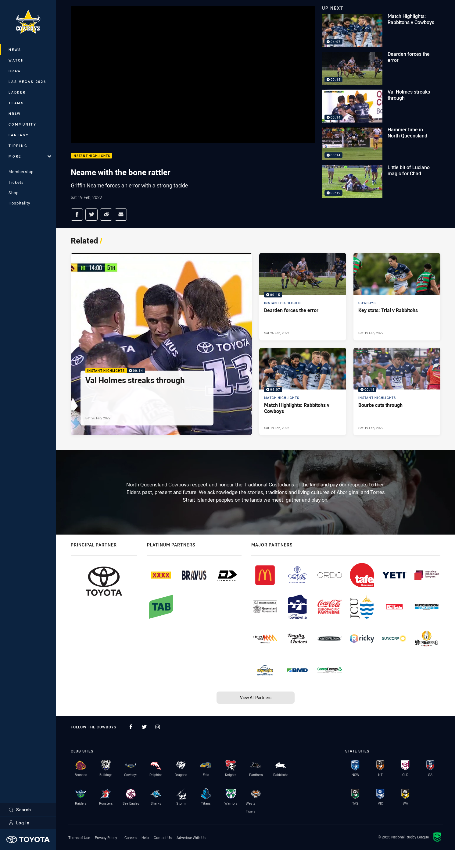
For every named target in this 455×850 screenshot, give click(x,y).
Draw (15, 71)
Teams (16, 103)
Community (23, 124)
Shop (14, 192)
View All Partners (255, 697)
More (30, 156)
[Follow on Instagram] (157, 726)
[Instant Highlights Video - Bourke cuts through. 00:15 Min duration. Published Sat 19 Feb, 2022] (396, 391)
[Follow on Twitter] (144, 726)
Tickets (16, 182)
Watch (16, 60)
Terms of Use (79, 837)
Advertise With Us (191, 837)
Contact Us (163, 837)
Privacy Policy (106, 837)
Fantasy (19, 135)
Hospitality (19, 203)
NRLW (15, 113)
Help (145, 837)
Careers (130, 837)
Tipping (18, 145)
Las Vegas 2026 (27, 81)
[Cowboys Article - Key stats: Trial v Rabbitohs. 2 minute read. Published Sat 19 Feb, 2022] (396, 296)
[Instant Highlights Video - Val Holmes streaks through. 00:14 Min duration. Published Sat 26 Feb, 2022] (161, 344)
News (15, 49)
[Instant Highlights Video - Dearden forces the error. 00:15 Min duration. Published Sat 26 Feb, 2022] (302, 296)
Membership (21, 171)
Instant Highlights (91, 156)
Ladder (17, 92)
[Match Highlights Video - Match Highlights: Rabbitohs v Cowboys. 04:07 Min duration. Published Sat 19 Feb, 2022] (302, 391)
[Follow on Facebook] (130, 726)
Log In (19, 823)
